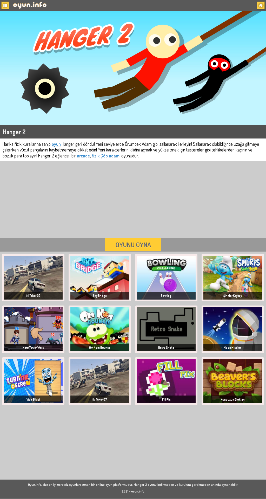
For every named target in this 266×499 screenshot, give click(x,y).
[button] (5, 5)
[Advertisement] (133, 199)
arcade (83, 155)
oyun (56, 144)
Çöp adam (110, 155)
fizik (95, 155)
